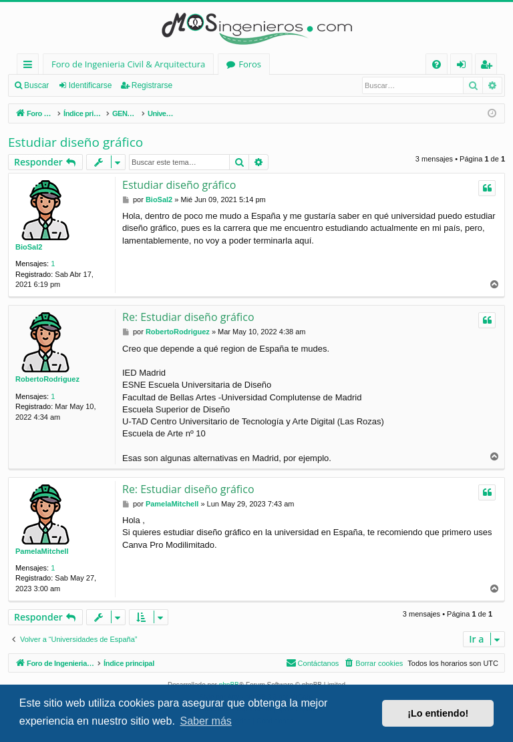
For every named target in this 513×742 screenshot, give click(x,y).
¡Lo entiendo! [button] (437, 713)
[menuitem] (436, 64)
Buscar (36, 85)
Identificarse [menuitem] (465, 66)
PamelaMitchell (41, 551)
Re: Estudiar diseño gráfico (188, 317)
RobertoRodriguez (47, 379)
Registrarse (152, 85)
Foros (249, 64)
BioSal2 (28, 247)
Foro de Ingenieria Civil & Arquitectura (128, 64)
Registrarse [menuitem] (489, 66)
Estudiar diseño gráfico (75, 142)
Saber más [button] (205, 721)
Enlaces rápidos (30, 66)
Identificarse (90, 85)
